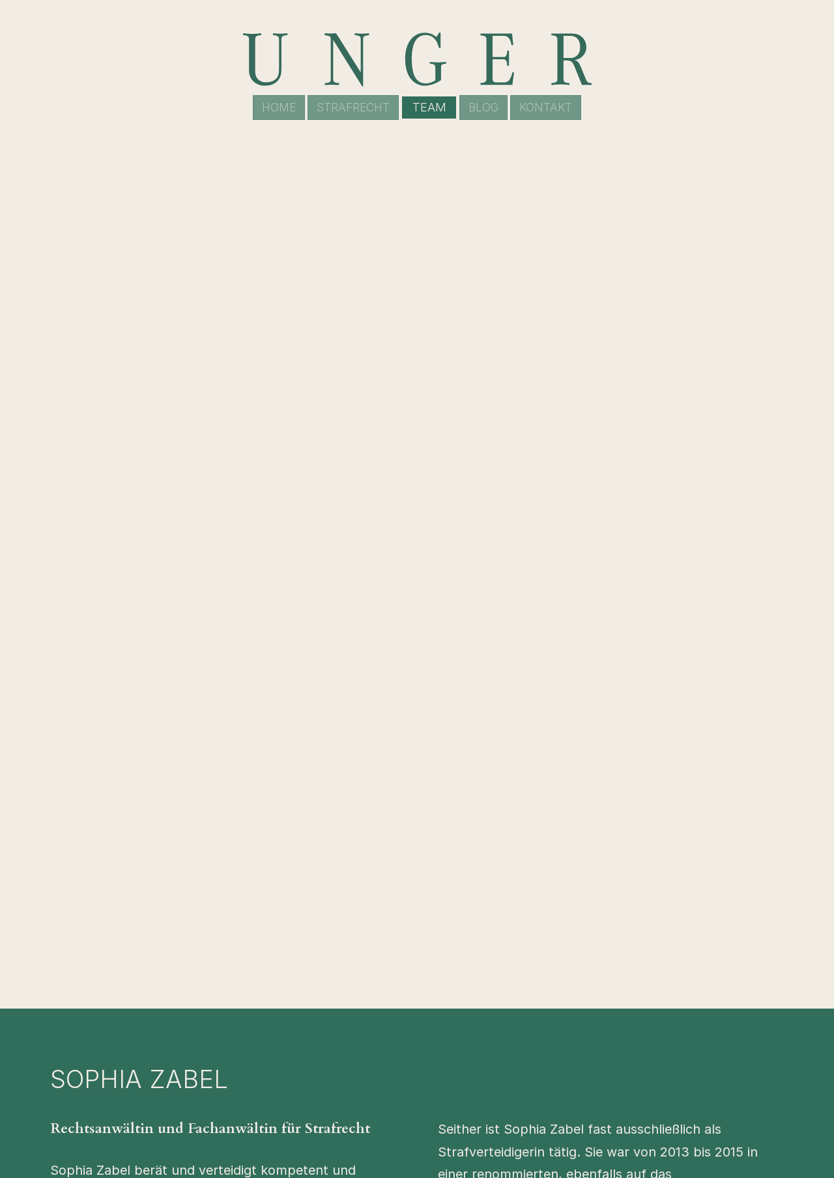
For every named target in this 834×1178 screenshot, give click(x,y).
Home (567, 1003)
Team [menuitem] (431, 107)
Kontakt (573, 1086)
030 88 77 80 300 (495, 624)
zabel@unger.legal (638, 624)
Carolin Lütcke (265, 1024)
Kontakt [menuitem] (553, 107)
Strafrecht (580, 1024)
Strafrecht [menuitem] (351, 107)
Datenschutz (585, 1128)
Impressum (580, 1107)
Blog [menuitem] (487, 107)
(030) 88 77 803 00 (435, 1024)
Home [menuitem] (271, 107)
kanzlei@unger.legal (435, 1045)
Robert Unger (264, 1003)
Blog (564, 1065)
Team (566, 1045)
